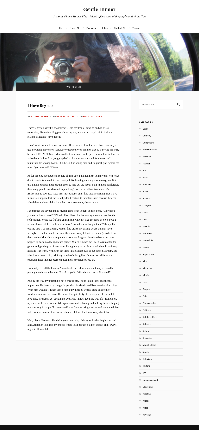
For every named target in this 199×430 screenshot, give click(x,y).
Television (148, 358)
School (146, 330)
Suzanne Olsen (40, 116)
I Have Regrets (49, 104)
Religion (147, 324)
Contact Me (120, 27)
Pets (145, 296)
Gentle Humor (99, 9)
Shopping (147, 337)
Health (146, 226)
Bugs (145, 128)
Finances (147, 184)
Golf (145, 219)
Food (145, 191)
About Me (75, 27)
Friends (146, 198)
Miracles (147, 268)
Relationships (149, 317)
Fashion (146, 163)
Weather (147, 393)
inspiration (148, 254)
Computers (148, 142)
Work (145, 407)
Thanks (136, 27)
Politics (147, 310)
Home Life (148, 240)
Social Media (149, 344)
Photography (149, 303)
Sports (146, 351)
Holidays (147, 233)
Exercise (147, 156)
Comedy (147, 135)
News (145, 282)
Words (146, 400)
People (146, 289)
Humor (146, 247)
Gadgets (147, 205)
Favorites (91, 27)
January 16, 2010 (67, 116)
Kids (145, 261)
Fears (145, 177)
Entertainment (150, 149)
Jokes (105, 27)
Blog (61, 27)
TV (144, 372)
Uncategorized (94, 116)
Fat (144, 170)
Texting (146, 365)
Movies (146, 275)
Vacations (148, 386)
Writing (147, 414)
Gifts (145, 212)
